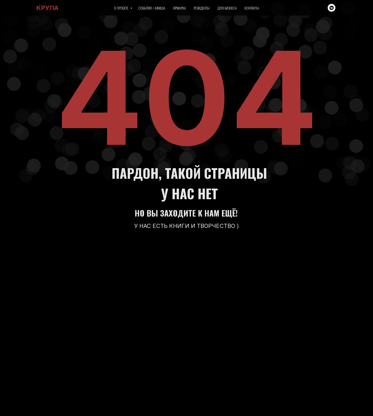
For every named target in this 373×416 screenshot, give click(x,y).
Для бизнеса (227, 8)
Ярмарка (179, 8)
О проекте (121, 8)
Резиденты (202, 8)
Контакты (252, 8)
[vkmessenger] (331, 8)
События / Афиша (151, 8)
